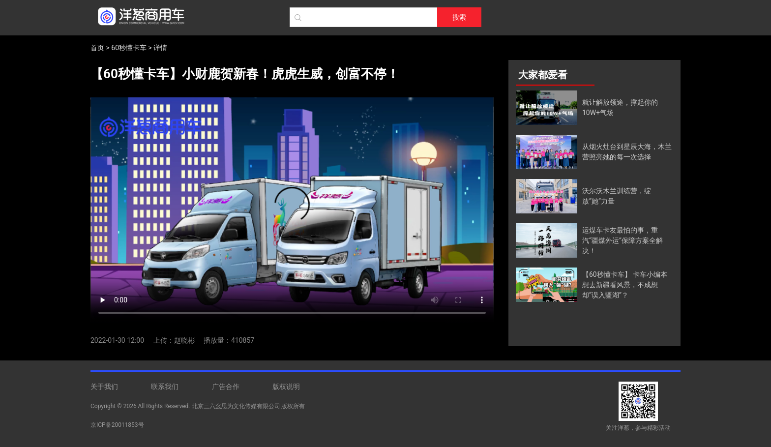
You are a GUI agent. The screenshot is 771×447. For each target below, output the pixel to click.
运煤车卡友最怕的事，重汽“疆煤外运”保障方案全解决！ (622, 240)
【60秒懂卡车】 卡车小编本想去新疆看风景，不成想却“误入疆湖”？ (624, 284)
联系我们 (164, 386)
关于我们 (104, 386)
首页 (97, 48)
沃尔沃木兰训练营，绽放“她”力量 (616, 196)
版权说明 (286, 386)
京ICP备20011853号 (117, 424)
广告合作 (225, 386)
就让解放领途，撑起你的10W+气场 (620, 107)
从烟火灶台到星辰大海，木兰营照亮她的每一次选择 (627, 152)
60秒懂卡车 (129, 48)
